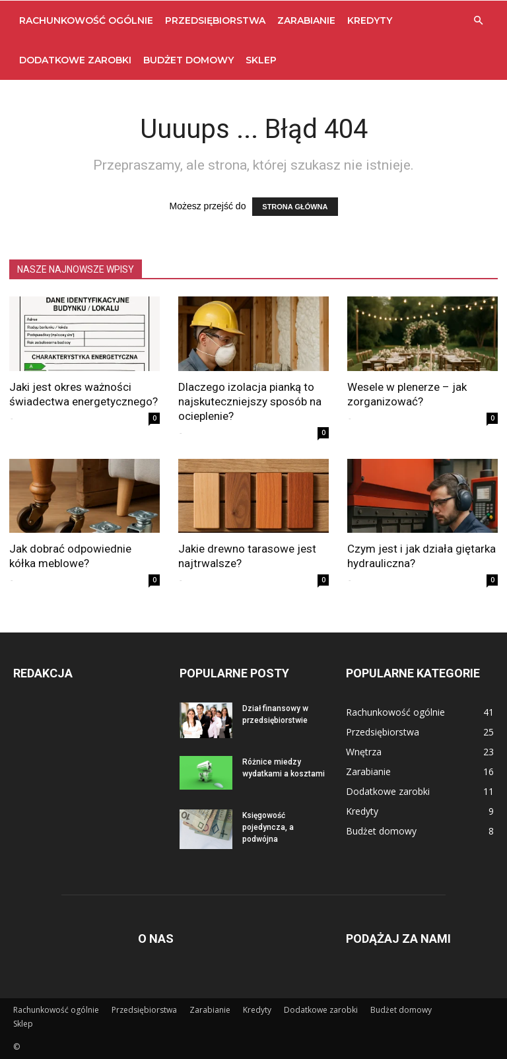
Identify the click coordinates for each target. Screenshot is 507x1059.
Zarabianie (306, 20)
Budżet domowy (188, 60)
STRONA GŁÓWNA (294, 207)
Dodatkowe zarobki (75, 60)
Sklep (261, 60)
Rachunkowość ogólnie (86, 20)
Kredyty (369, 20)
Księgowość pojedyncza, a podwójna (268, 827)
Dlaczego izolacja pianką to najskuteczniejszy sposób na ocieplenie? (249, 401)
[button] (478, 21)
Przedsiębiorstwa (215, 20)
